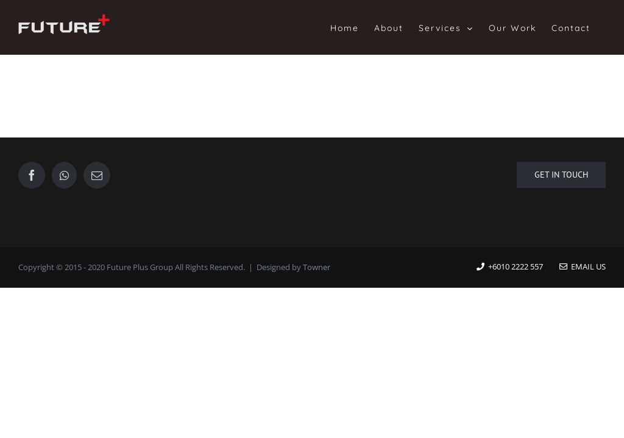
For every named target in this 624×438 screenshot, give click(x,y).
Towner (316, 267)
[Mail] (96, 175)
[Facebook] (31, 175)
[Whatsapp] (64, 175)
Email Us (582, 266)
